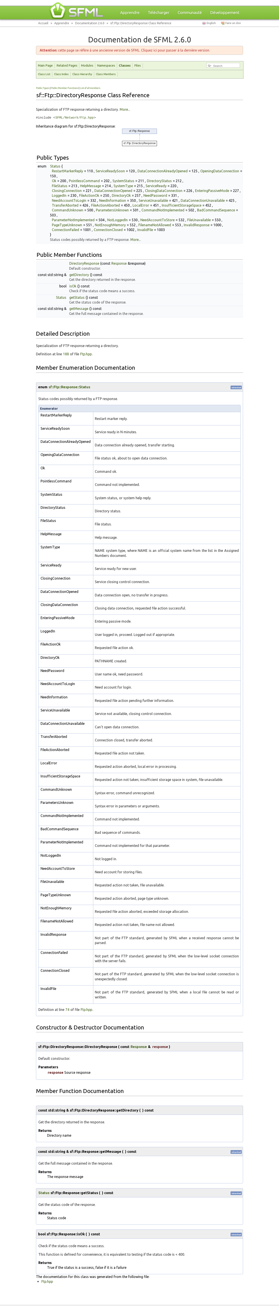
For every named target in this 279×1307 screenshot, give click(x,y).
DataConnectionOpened (113, 191)
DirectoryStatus (159, 181)
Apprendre (130, 12)
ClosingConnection (67, 191)
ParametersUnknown (112, 210)
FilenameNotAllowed (154, 225)
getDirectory (79, 275)
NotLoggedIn (117, 220)
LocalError (141, 205)
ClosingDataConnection (163, 191)
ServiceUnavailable (153, 200)
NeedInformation (112, 200)
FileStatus (59, 186)
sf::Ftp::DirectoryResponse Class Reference (140, 23)
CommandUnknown (67, 210)
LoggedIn (59, 195)
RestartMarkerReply (67, 171)
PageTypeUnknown (67, 225)
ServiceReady (156, 186)
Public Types (42, 88)
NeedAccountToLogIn (69, 200)
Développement (224, 12)
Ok (54, 181)
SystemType (123, 186)
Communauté (190, 12)
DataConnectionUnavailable (203, 200)
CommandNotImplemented (162, 210)
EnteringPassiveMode (212, 191)
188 (66, 354)
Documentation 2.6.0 (89, 23)
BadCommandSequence (216, 210)
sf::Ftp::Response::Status (69, 387)
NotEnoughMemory (110, 225)
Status (55, 166)
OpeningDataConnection (219, 171)
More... (125, 109)
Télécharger (158, 12)
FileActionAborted (105, 205)
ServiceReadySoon (110, 171)
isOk (72, 286)
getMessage (78, 309)
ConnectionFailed (65, 230)
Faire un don (233, 23)
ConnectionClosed (108, 230)
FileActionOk (89, 195)
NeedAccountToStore (157, 220)
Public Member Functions (64, 88)
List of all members (90, 88)
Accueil (43, 23)
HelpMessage (90, 186)
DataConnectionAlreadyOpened (163, 171)
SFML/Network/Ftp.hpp (74, 117)
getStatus (77, 297)
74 (67, 1010)
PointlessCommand (84, 181)
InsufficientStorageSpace (181, 205)
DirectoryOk (121, 195)
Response (119, 263)
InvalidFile (145, 230)
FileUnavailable (199, 220)
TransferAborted (65, 205)
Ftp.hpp (86, 354)
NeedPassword (155, 195)
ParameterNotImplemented (73, 220)
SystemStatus (123, 181)
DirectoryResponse (84, 263)
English (211, 23)
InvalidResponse (196, 225)
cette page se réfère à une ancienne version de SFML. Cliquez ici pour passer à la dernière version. (125, 50)
